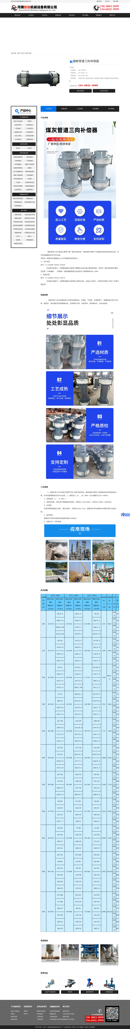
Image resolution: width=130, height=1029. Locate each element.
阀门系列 (28, 53)
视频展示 (99, 15)
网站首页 (99, 1)
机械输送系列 (24, 194)
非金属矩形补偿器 (30, 225)
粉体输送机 (30, 125)
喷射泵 (30, 121)
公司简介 (31, 15)
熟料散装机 (30, 189)
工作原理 (80, 109)
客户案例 (85, 15)
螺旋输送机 (30, 198)
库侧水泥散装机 (29, 171)
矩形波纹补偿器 (18, 222)
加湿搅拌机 (18, 189)
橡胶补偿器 (18, 218)
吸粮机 (30, 168)
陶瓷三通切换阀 (18, 175)
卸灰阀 (30, 179)
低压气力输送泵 (18, 121)
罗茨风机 (18, 128)
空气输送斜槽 (29, 135)
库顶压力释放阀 (18, 186)
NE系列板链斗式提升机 (56, 1019)
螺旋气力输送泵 (29, 164)
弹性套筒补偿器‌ (18, 229)
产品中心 (107, 1)
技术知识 (72, 15)
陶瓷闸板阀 (30, 240)
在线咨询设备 (104, 91)
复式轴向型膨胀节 (18, 225)
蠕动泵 (18, 148)
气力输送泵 (18, 139)
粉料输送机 (18, 206)
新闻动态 (58, 15)
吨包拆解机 (18, 164)
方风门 (18, 236)
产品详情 (48, 109)
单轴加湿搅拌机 (29, 186)
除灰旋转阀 (30, 132)
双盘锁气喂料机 (18, 168)
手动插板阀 (30, 175)
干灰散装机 (30, 160)
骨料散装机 (30, 157)
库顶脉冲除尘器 (29, 182)
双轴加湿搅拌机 (18, 157)
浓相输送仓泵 (18, 132)
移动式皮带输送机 (18, 198)
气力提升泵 (30, 128)
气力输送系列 (24, 117)
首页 (18, 53)
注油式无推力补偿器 (68, 1014)
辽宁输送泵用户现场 (109, 964)
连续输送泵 (30, 139)
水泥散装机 (18, 160)
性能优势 (64, 109)
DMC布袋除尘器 (18, 179)
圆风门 (30, 236)
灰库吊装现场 (50, 960)
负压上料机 (18, 135)
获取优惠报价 (80, 91)
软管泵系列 (24, 144)
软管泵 (30, 148)
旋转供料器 (18, 125)
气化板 (18, 182)
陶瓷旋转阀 (18, 232)
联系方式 (112, 15)
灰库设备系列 (24, 153)
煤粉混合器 (18, 214)
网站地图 (115, 1)
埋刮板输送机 (18, 202)
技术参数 (95, 109)
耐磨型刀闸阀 (18, 243)
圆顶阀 (18, 240)
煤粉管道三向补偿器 (68, 1019)
